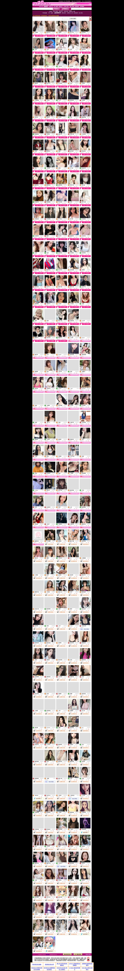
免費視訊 (42, 32)
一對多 (89, 354)
